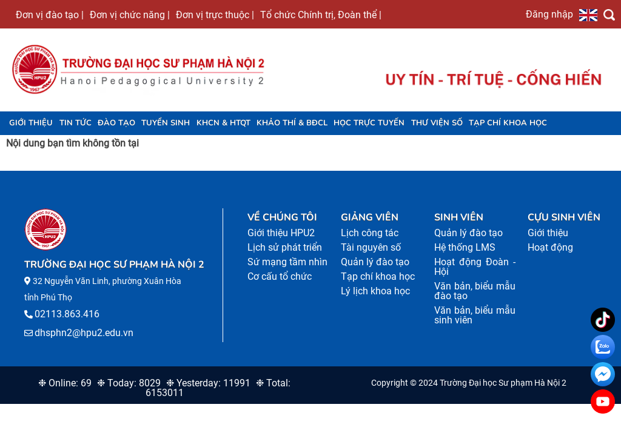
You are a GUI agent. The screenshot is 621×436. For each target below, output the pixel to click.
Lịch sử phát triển (284, 247)
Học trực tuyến (369, 122)
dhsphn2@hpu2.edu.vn (84, 333)
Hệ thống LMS (464, 247)
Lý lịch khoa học (375, 291)
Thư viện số (437, 122)
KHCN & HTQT (223, 122)
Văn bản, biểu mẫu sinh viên (474, 315)
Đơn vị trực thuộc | (215, 14)
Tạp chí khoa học (508, 122)
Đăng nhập (549, 13)
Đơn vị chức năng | (130, 14)
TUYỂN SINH (165, 122)
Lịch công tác (369, 233)
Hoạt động (550, 247)
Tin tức (75, 122)
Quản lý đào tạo (375, 262)
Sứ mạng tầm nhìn (287, 262)
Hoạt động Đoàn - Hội (474, 266)
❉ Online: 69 (65, 383)
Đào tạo (116, 122)
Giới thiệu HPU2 (281, 233)
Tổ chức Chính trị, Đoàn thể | (320, 14)
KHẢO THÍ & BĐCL (292, 122)
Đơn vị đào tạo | (50, 14)
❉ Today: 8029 (129, 383)
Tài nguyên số (371, 247)
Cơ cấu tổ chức (279, 276)
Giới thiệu (31, 122)
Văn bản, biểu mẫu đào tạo (474, 291)
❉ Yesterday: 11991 (208, 383)
